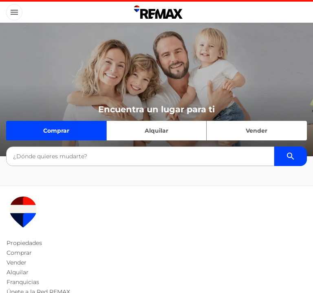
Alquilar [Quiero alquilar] (156, 130)
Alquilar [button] (18, 272)
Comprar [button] (19, 252)
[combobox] (140, 156)
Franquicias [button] (23, 282)
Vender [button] (16, 262)
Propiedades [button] (24, 243)
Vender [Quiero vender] (256, 130)
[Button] (14, 12)
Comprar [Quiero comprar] (56, 130)
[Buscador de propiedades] (290, 156)
